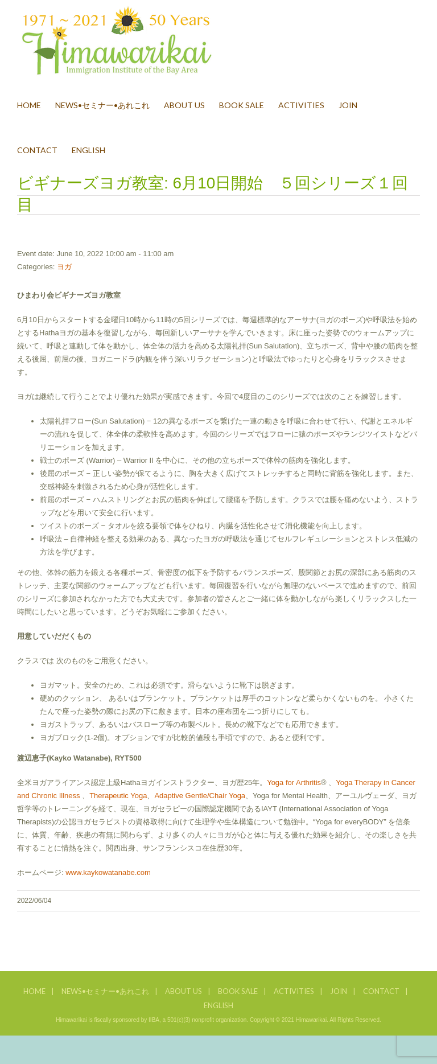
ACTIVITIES (294, 991)
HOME (34, 991)
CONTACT (381, 991)
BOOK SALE (238, 991)
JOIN (338, 991)
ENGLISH (218, 1005)
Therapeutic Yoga (118, 795)
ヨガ (64, 266)
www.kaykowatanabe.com (108, 872)
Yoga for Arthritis (294, 782)
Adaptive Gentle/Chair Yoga (199, 795)
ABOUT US (183, 991)
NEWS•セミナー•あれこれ (105, 991)
